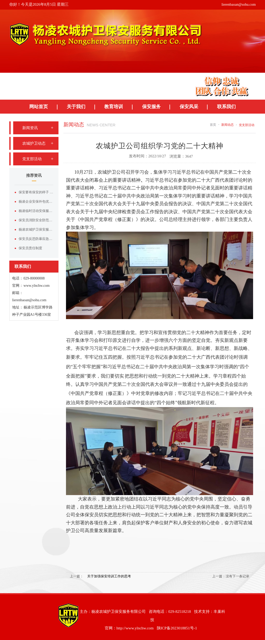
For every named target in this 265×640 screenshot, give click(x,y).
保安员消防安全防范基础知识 (36, 220)
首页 (213, 125)
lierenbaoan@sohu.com (239, 4)
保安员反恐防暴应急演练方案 (36, 239)
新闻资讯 (30, 128)
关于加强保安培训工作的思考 (109, 576)
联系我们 (226, 106)
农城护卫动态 (34, 143)
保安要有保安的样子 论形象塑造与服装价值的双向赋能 (36, 192)
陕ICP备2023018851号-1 (177, 628)
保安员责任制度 (30, 248)
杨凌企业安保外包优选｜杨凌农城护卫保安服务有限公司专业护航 (36, 201)
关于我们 (76, 106)
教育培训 (113, 106)
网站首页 (38, 106)
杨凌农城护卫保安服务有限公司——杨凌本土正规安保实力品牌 (36, 229)
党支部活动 (32, 159)
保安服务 (151, 106)
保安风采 (189, 106)
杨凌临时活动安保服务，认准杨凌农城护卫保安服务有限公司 (36, 211)
